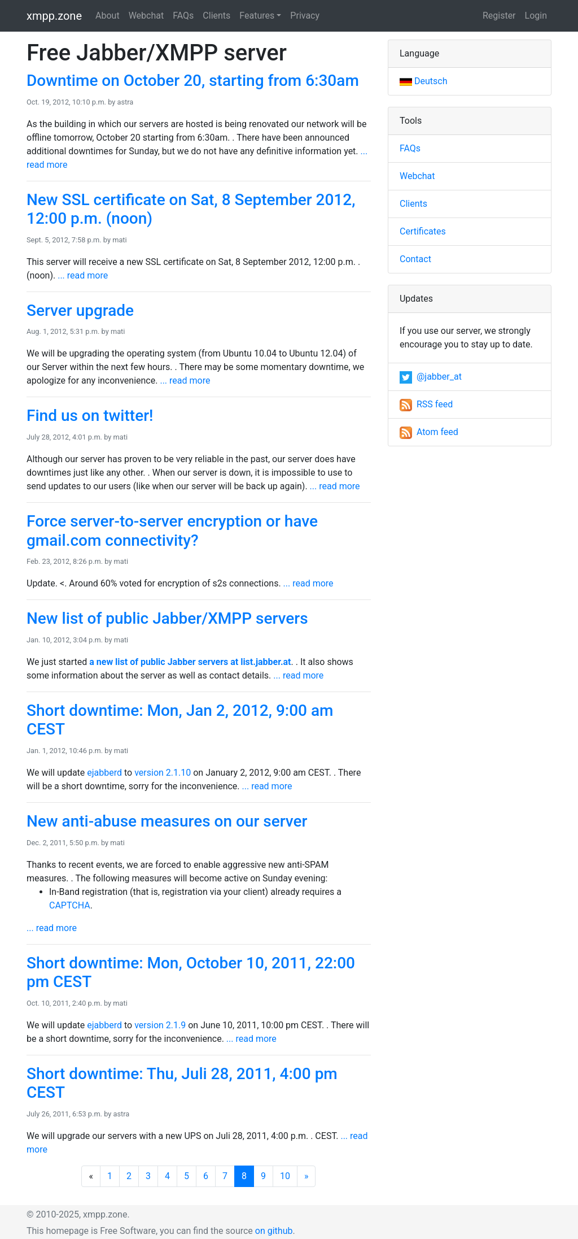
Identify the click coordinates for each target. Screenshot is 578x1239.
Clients (216, 15)
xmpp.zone (54, 16)
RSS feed (426, 404)
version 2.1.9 (160, 1025)
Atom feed (429, 432)
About (107, 15)
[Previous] (90, 1176)
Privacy (304, 15)
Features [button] (256, 15)
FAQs (183, 15)
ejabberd (104, 772)
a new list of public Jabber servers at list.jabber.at (190, 662)
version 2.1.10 (162, 772)
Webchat (146, 15)
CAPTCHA (69, 905)
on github (274, 1230)
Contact (415, 259)
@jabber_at (431, 376)
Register (499, 15)
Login (536, 15)
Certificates (423, 231)
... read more (83, 275)
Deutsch (423, 81)
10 (285, 1176)
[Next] (306, 1176)
